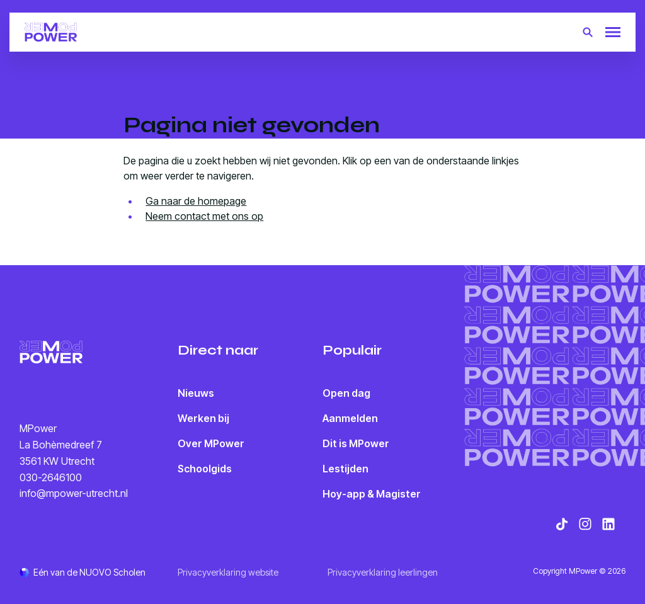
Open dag (346, 393)
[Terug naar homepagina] (51, 32)
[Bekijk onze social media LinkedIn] (608, 524)
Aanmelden (350, 418)
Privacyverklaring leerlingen (383, 572)
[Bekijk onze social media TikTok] (562, 524)
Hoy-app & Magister (371, 493)
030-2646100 (51, 477)
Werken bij (203, 418)
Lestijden (345, 468)
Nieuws (196, 393)
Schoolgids (205, 468)
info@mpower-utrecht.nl (74, 493)
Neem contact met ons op (204, 216)
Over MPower (211, 443)
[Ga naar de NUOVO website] (83, 572)
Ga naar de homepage (196, 201)
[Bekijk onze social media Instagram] (585, 524)
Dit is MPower (355, 443)
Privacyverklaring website (228, 572)
